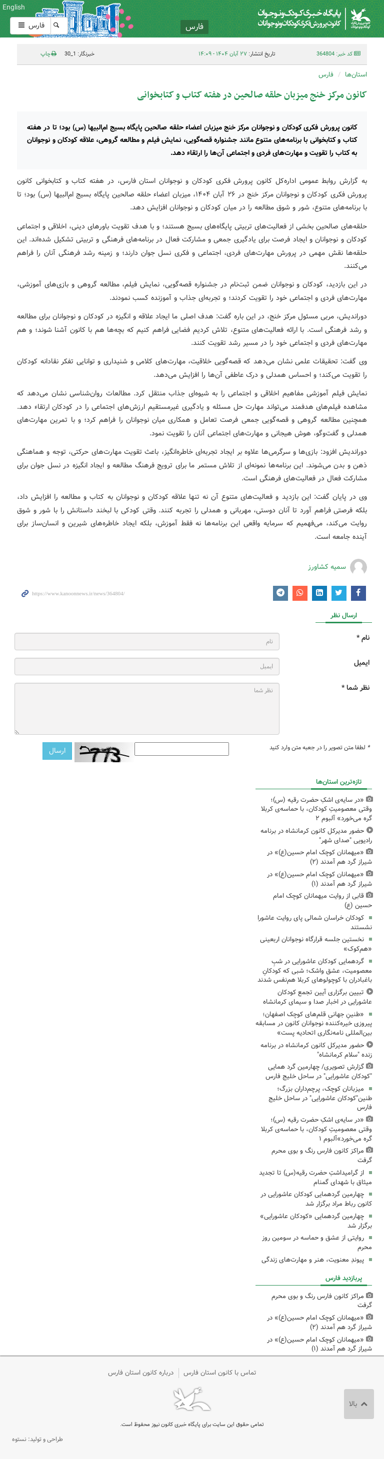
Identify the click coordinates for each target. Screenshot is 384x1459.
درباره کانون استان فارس (141, 1373)
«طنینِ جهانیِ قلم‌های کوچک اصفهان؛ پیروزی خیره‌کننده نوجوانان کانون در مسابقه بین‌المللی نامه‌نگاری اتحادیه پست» (314, 1024)
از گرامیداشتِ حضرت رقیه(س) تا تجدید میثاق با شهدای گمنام (315, 1177)
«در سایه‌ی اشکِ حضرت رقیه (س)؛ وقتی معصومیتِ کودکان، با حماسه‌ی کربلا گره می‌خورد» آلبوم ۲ (316, 809)
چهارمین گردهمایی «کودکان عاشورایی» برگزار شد (316, 1221)
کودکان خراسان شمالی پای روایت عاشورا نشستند (315, 922)
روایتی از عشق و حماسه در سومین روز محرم (317, 1242)
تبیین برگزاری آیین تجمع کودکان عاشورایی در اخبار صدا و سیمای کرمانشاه (317, 997)
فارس (30, 25)
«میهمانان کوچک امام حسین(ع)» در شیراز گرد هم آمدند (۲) (319, 857)
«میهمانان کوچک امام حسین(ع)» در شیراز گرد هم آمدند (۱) (319, 879)
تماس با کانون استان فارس (220, 1373)
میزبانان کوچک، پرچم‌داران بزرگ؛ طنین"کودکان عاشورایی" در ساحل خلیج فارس (320, 1098)
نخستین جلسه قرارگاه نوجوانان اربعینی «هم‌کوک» (316, 944)
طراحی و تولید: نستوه (37, 1439)
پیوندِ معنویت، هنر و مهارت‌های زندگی (313, 1260)
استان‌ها (356, 74)
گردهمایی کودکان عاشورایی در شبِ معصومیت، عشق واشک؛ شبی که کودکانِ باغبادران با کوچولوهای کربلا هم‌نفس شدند (315, 971)
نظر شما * (356, 688)
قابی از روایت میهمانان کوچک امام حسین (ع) (322, 900)
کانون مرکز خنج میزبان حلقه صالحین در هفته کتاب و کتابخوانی (252, 95)
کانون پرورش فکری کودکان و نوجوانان (253, 18)
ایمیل (362, 663)
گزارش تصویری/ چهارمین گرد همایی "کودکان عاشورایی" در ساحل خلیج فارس (319, 1071)
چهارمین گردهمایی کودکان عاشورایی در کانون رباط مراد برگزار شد (316, 1199)
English (13, 7)
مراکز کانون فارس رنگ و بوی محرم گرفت (322, 1155)
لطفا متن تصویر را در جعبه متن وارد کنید (320, 747)
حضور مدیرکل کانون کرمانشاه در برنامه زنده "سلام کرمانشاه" (316, 1050)
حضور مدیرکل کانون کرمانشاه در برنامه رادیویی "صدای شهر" (316, 835)
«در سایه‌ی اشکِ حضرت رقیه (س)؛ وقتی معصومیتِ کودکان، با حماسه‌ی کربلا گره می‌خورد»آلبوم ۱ (316, 1129)
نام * (363, 638)
